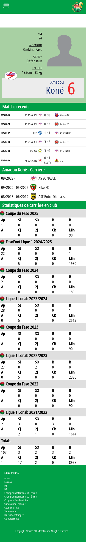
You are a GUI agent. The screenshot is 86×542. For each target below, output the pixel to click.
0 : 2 (47, 124)
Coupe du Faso (11, 507)
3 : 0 (47, 150)
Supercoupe (10, 511)
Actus (7, 478)
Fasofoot (8, 482)
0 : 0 (47, 115)
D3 (5, 489)
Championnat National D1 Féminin (20, 493)
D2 (5, 485)
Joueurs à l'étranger (14, 515)
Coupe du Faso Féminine (16, 500)
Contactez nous (11, 518)
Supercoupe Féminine (15, 504)
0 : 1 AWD (47, 160)
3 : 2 (47, 141)
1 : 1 (47, 132)
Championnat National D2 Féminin (20, 496)
